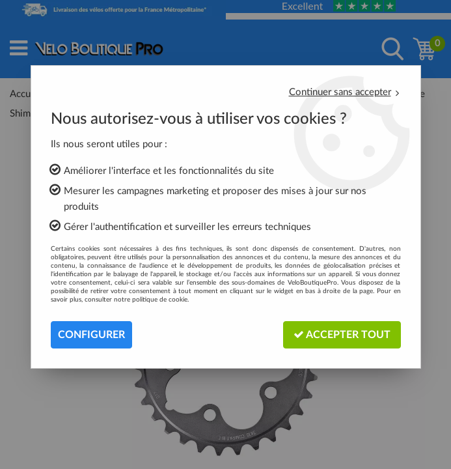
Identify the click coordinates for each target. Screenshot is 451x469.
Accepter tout (342, 334)
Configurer (91, 335)
